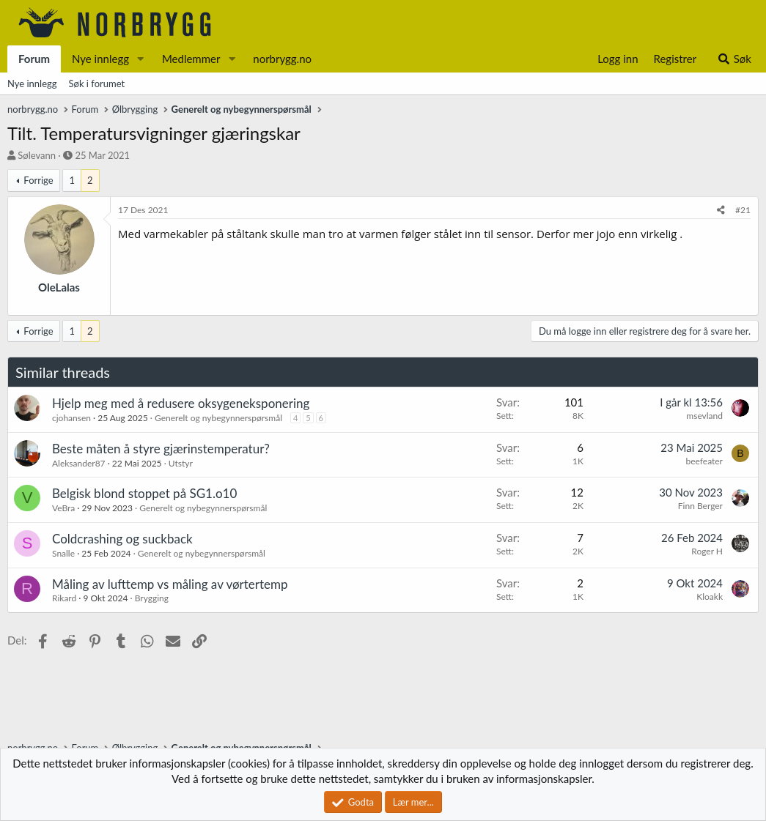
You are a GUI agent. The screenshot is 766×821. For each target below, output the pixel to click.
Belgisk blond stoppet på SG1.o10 (144, 493)
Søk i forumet (97, 83)
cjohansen (71, 417)
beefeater (704, 461)
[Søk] (734, 59)
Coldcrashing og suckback (122, 538)
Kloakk (709, 596)
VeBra (63, 507)
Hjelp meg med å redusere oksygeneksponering (180, 403)
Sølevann (37, 155)
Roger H (707, 551)
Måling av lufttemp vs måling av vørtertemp (170, 584)
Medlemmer (191, 58)
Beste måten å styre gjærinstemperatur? (161, 448)
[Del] (721, 210)
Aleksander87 (79, 463)
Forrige (38, 180)
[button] (140, 59)
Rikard (64, 597)
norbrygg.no (282, 58)
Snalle (63, 553)
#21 (743, 209)
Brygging (152, 597)
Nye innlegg (100, 58)
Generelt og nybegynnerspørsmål (218, 417)
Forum (34, 58)
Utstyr (181, 463)
